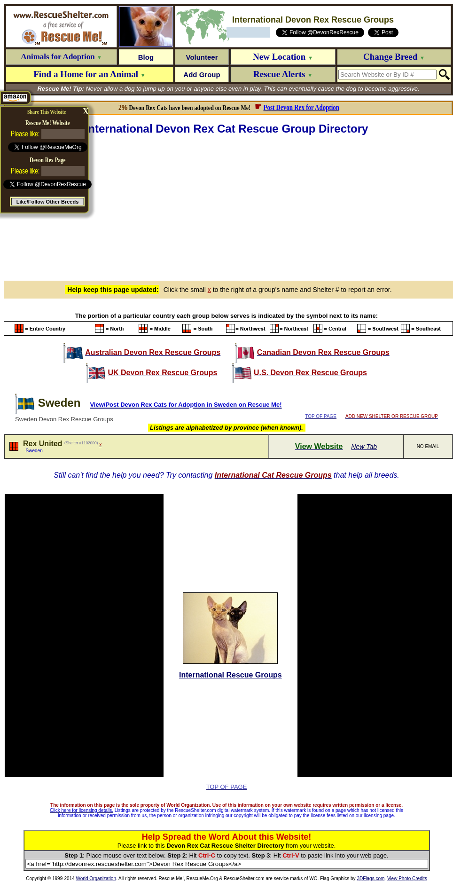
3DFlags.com (370, 878)
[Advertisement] (228, 206)
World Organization (96, 878)
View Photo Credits (407, 878)
